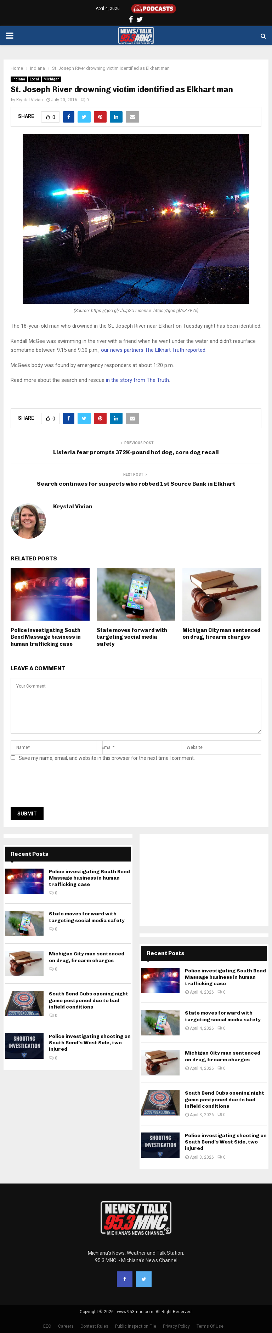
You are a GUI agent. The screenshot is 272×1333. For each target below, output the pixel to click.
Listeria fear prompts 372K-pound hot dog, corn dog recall (136, 452)
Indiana (18, 79)
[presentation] (64, 786)
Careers (66, 1326)
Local (34, 79)
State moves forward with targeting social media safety (132, 637)
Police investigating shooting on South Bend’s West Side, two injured (90, 1042)
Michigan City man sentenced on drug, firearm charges (221, 633)
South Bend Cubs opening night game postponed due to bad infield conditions (88, 1000)
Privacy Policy (176, 1326)
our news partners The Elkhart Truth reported (153, 350)
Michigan (52, 79)
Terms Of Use (210, 1326)
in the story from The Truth (137, 380)
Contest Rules (94, 1326)
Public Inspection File (135, 1326)
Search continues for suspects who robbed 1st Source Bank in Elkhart (136, 483)
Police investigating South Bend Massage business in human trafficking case (46, 637)
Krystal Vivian (29, 99)
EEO (47, 1326)
